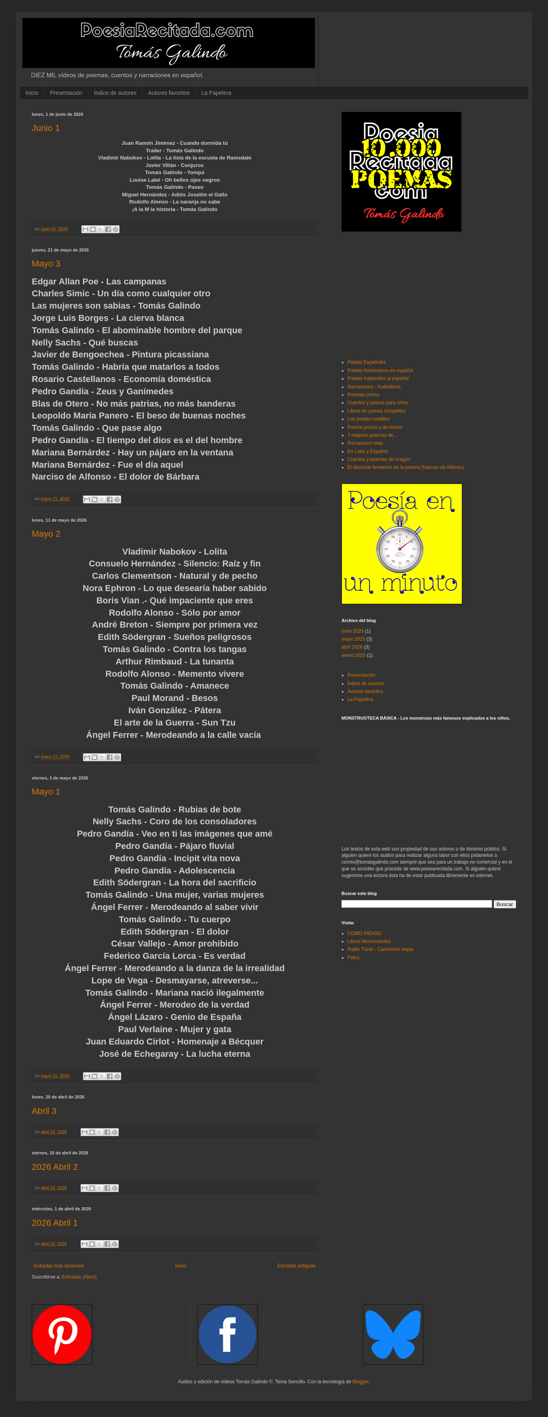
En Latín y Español (367, 451)
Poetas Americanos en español (380, 370)
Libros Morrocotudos (369, 941)
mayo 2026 (353, 639)
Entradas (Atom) (79, 1277)
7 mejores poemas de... (372, 435)
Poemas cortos (363, 394)
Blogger (361, 1381)
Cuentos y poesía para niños (377, 402)
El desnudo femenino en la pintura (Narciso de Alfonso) (405, 467)
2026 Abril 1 (55, 1223)
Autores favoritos (169, 93)
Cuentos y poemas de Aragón (378, 459)
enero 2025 (354, 655)
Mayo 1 (46, 792)
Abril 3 (44, 1111)
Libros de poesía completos (376, 411)
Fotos (353, 957)
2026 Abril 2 (55, 1167)
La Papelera (216, 93)
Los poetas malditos (368, 419)
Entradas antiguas (296, 1266)
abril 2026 (352, 647)
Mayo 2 (46, 534)
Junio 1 (46, 128)
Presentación (66, 93)
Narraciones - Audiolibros (374, 387)
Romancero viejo (365, 443)
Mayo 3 (46, 264)
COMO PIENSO (364, 933)
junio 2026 (352, 631)
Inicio (32, 93)
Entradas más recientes (59, 1266)
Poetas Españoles (366, 362)
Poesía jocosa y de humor (375, 427)
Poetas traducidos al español (378, 378)
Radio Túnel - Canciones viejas (380, 949)
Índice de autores (115, 93)
